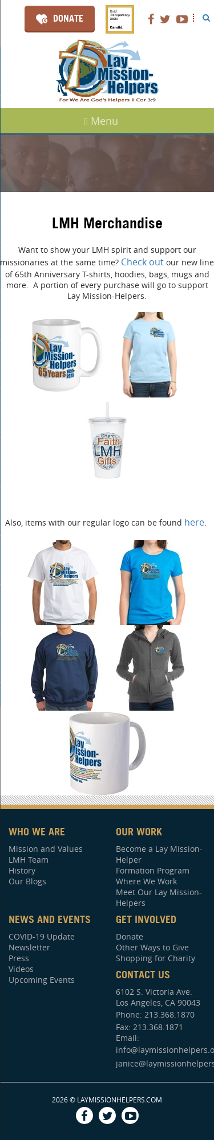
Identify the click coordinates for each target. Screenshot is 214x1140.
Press (19, 958)
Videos (21, 968)
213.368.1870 (169, 1014)
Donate (68, 18)
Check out (143, 262)
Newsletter (29, 947)
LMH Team (29, 859)
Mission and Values (46, 848)
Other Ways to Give (152, 947)
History (22, 870)
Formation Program (152, 870)
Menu (101, 121)
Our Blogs (27, 881)
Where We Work (146, 881)
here (194, 522)
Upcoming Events (42, 979)
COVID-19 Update (42, 936)
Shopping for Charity (155, 958)
